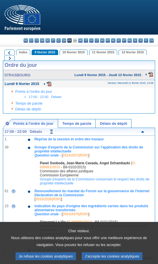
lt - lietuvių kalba (97, 40)
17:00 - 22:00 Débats (45, 97)
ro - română (129, 40)
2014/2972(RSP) (75, 155)
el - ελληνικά (58, 40)
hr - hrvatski (80, 40)
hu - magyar (102, 40)
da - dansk (42, 40)
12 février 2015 (132, 52)
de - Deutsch (47, 40)
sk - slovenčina (135, 40)
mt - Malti (108, 40)
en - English (64, 40)
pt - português (124, 40)
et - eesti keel (53, 40)
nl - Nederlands (113, 40)
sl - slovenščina (140, 40)
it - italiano (86, 40)
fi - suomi (146, 40)
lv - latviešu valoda (91, 40)
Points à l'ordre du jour (33, 91)
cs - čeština (37, 40)
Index (23, 52)
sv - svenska (151, 40)
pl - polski (119, 40)
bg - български (26, 40)
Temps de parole (29, 103)
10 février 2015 (73, 52)
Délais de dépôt (28, 109)
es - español (31, 40)
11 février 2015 (103, 52)
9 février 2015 (45, 52)
